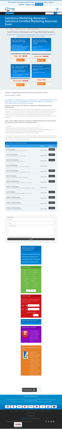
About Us (17, 411)
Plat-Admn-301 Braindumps (12, 160)
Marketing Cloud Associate (20, 29)
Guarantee (35, 411)
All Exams (23, 411)
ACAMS (35, 285)
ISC (34, 274)
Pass (23, 309)
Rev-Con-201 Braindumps (12, 154)
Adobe (25, 270)
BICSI (25, 272)
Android (35, 270)
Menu (56, 9)
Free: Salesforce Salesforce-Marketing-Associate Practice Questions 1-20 (31, 255)
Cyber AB (36, 287)
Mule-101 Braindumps (11, 176)
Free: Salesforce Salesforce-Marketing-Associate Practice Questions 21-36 (31, 261)
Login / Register (10, 13)
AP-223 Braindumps (10, 149)
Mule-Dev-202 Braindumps (12, 170)
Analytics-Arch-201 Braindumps (13, 208)
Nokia (35, 276)
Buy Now (52, 149)
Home (7, 29)
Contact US (49, 411)
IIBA (24, 274)
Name (23, 305)
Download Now (30, 390)
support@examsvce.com (34, 418)
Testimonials (42, 411)
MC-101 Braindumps (10, 192)
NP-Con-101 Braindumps (11, 165)
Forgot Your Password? (31, 312)
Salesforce (12, 29)
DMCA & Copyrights (31, 413)
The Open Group (26, 279)
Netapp (33, 281)
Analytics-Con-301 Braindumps (13, 202)
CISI (26, 287)
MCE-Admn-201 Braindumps (12, 181)
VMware (35, 278)
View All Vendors (31, 290)
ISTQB (25, 276)
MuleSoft (28, 283)
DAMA (27, 285)
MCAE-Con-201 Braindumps (12, 186)
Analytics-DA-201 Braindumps (13, 197)
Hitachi (35, 272)
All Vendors (29, 411)
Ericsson (35, 283)
